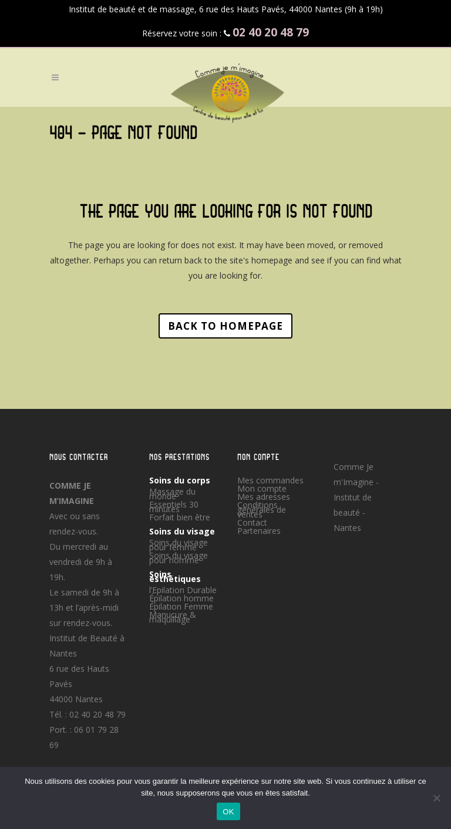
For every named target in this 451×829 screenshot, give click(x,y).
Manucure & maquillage (172, 617)
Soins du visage (182, 531)
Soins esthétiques (175, 576)
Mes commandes (270, 480)
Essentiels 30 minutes (173, 507)
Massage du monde (172, 494)
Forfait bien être (179, 517)
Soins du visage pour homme (178, 558)
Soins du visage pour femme (178, 545)
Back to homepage (225, 326)
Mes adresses (263, 497)
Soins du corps (179, 480)
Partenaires (259, 531)
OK (228, 811)
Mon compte (262, 488)
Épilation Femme (181, 606)
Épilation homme (181, 598)
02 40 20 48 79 (97, 714)
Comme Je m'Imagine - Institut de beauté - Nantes (356, 497)
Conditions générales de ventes (261, 510)
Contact (252, 522)
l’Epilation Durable (183, 590)
